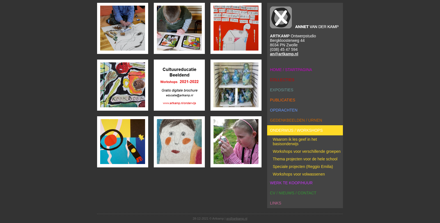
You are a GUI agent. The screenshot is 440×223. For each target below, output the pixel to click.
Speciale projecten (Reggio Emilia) (303, 166)
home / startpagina (291, 69)
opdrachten (283, 110)
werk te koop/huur (291, 183)
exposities (281, 90)
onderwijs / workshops (296, 130)
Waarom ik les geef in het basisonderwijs (295, 141)
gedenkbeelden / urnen (296, 120)
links (275, 203)
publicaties (282, 100)
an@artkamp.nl (284, 54)
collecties (282, 80)
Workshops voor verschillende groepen (307, 151)
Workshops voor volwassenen (299, 174)
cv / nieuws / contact (293, 193)
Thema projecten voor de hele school (305, 159)
